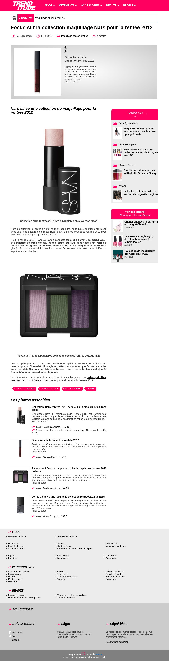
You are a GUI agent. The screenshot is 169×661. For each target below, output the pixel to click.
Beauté (25, 18)
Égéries (12, 576)
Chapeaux (111, 555)
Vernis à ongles (49, 388)
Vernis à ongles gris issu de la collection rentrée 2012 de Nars (68, 496)
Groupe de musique (67, 576)
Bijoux (11, 555)
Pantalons (13, 543)
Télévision (62, 574)
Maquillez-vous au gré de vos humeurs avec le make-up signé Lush (140, 131)
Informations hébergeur (117, 642)
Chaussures (63, 558)
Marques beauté (16, 595)
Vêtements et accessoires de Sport (74, 548)
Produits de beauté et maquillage (24, 597)
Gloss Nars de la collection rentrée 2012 (55, 440)
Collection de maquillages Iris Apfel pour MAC (139, 252)
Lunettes (12, 558)
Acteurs (61, 571)
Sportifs (61, 579)
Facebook (17, 632)
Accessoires (63, 555)
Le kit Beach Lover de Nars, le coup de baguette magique (141, 193)
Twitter (15, 636)
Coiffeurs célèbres (115, 571)
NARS (91, 388)
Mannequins (14, 574)
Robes (60, 543)
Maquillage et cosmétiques (50, 18)
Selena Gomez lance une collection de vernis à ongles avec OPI (141, 152)
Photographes (15, 579)
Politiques (111, 579)
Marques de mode (17, 536)
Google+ (16, 640)
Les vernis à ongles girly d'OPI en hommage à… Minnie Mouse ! (139, 239)
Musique (12, 581)
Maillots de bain (16, 546)
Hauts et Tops (64, 546)
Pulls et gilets (112, 543)
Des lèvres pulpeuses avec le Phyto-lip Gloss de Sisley (140, 172)
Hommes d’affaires (115, 576)
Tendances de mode (67, 536)
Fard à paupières (25, 388)
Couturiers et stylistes (19, 571)
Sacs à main (112, 558)
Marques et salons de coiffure (72, 595)
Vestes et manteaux (116, 546)
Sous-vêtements (16, 548)
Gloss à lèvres (73, 388)
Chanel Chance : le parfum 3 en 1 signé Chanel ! (141, 223)
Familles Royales (114, 574)
